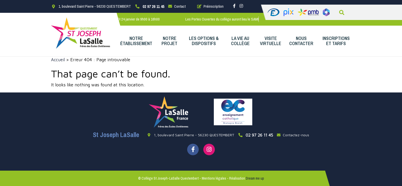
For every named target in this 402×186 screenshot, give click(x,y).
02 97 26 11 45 (153, 6)
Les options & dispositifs (204, 41)
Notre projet (169, 41)
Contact (177, 6)
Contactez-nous (293, 135)
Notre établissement (136, 41)
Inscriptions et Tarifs (336, 41)
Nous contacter (301, 41)
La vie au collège (240, 41)
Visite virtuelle (270, 41)
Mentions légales (214, 178)
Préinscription (210, 6)
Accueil (58, 59)
